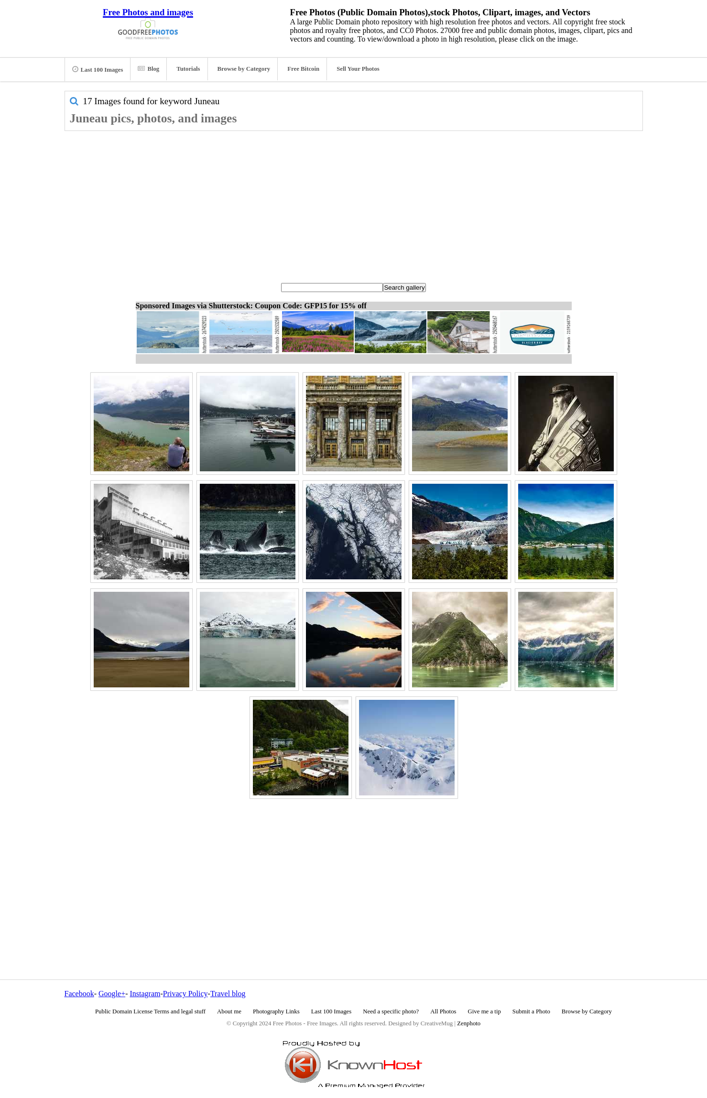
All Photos (443, 1011)
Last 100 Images (97, 69)
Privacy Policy (185, 993)
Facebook (79, 993)
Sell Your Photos (358, 68)
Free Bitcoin (303, 68)
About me (229, 1011)
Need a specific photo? (391, 1011)
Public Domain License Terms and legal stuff (150, 1011)
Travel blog (228, 993)
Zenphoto (468, 1023)
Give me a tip (484, 1011)
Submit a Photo (531, 1011)
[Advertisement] (354, 203)
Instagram (145, 993)
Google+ (111, 993)
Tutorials (188, 68)
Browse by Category (244, 68)
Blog (148, 68)
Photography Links (276, 1011)
